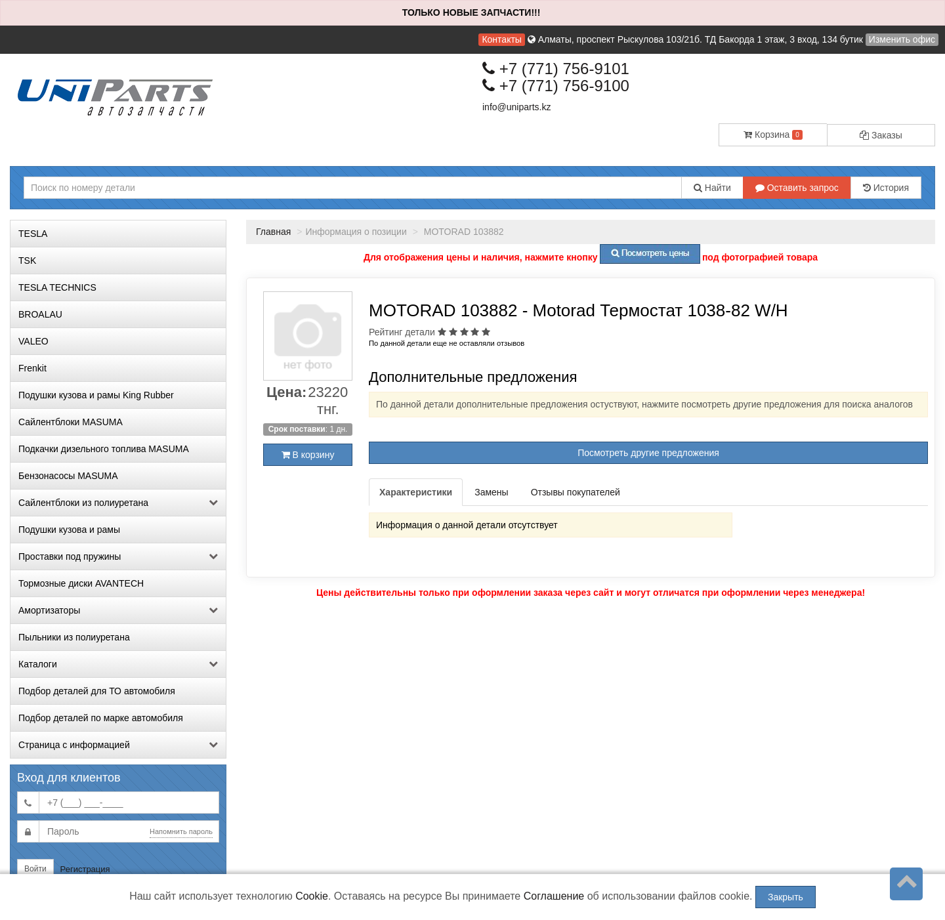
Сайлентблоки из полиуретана (118, 502)
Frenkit (32, 368)
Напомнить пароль (181, 831)
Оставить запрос (797, 187)
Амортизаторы (118, 610)
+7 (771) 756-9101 (555, 68)
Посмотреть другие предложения (648, 453)
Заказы (881, 135)
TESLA (32, 233)
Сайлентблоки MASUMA (70, 422)
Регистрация (85, 869)
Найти (712, 187)
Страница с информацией (118, 745)
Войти (35, 868)
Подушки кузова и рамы (69, 529)
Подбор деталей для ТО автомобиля (96, 691)
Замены (491, 492)
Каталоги (118, 664)
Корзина (773, 134)
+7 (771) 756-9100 (555, 85)
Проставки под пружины (118, 556)
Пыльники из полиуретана (74, 637)
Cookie (311, 896)
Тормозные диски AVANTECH (81, 583)
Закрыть (785, 897)
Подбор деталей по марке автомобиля (100, 718)
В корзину (308, 455)
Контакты (501, 39)
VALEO (33, 341)
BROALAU (40, 314)
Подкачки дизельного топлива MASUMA (103, 449)
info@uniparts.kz (516, 107)
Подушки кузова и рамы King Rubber (96, 395)
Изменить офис (902, 39)
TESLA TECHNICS (57, 287)
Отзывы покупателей (575, 492)
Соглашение (554, 896)
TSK (27, 260)
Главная (273, 231)
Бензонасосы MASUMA (68, 475)
